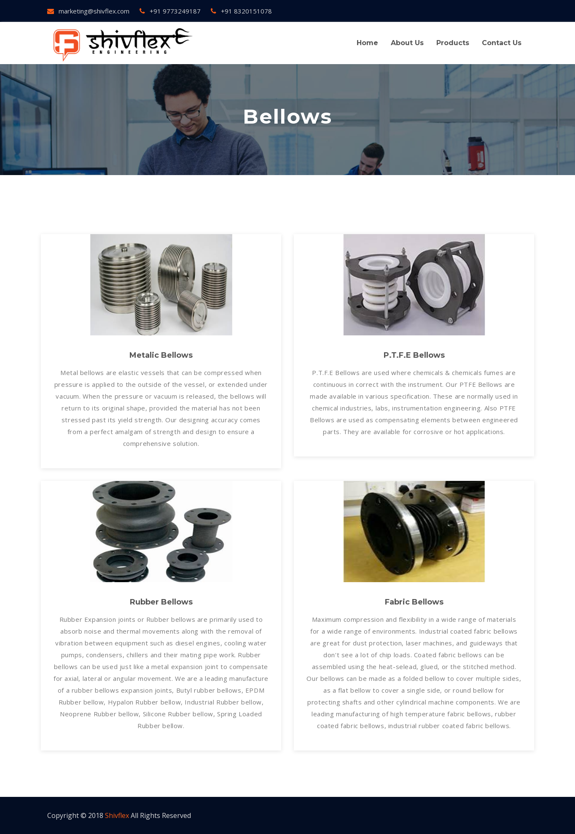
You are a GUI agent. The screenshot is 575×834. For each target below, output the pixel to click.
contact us (501, 43)
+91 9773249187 (170, 11)
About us (407, 43)
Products (452, 43)
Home (367, 43)
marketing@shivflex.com (88, 11)
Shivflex (117, 815)
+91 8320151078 (241, 11)
